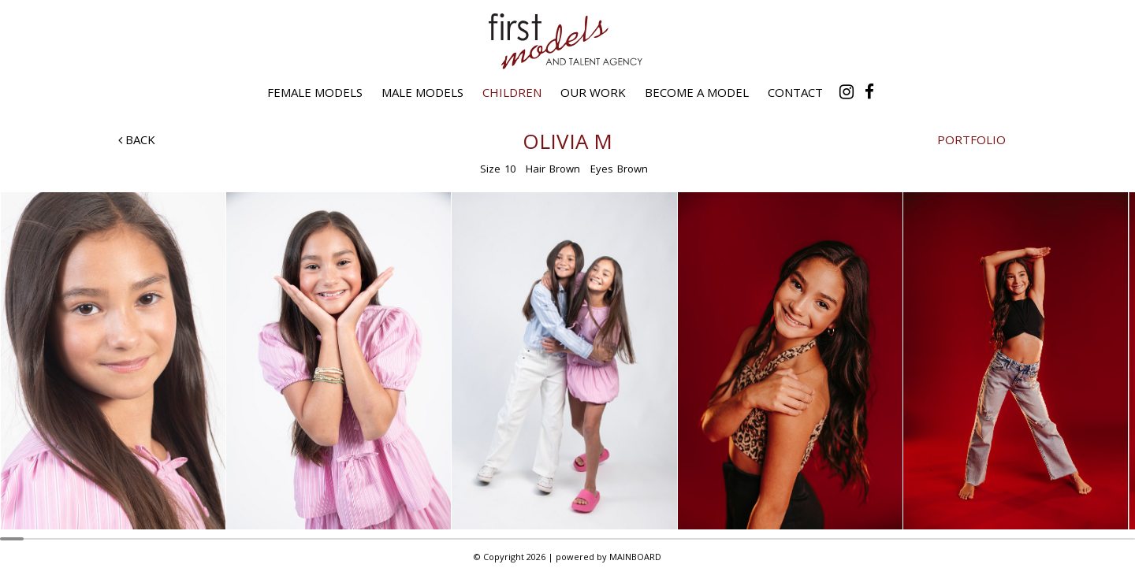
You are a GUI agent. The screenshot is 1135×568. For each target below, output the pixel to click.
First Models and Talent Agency (567, 40)
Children (511, 92)
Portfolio (971, 139)
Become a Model (697, 92)
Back (136, 139)
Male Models (422, 92)
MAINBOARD (635, 556)
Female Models (315, 92)
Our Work (593, 92)
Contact (795, 92)
